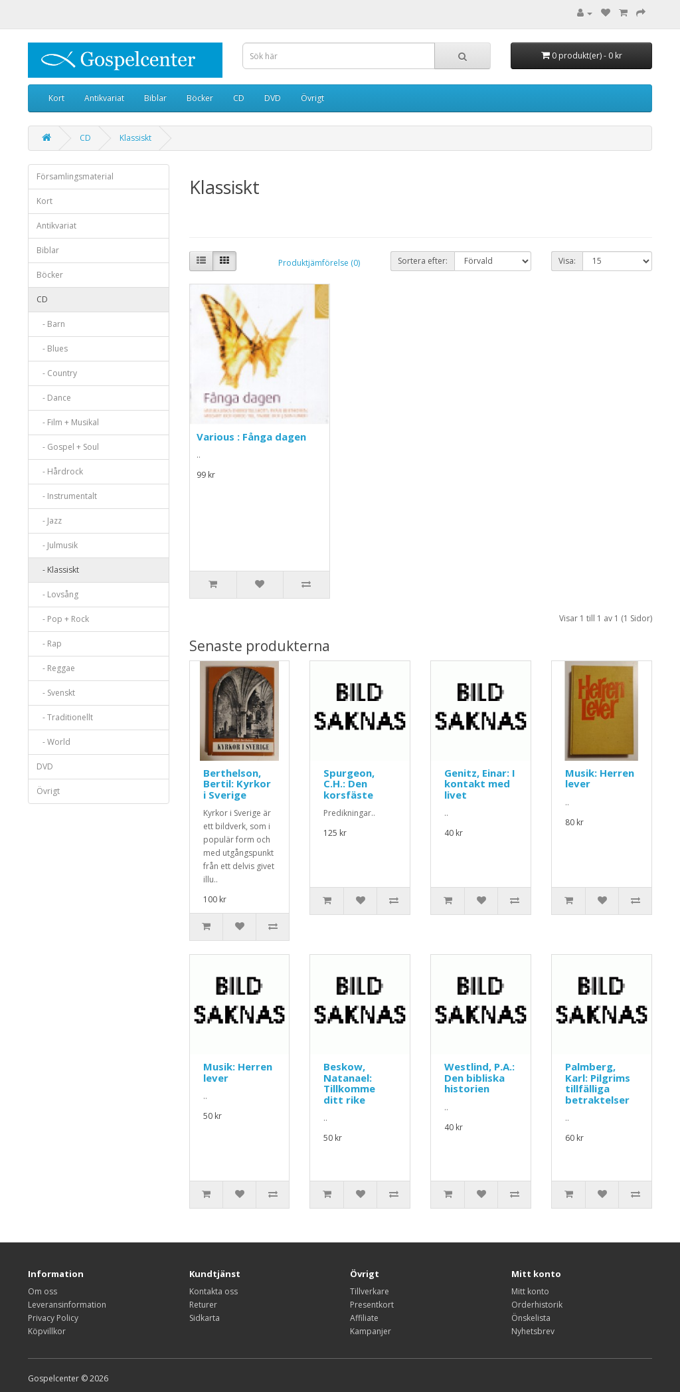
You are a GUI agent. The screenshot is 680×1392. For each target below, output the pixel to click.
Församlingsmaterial (75, 176)
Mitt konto (530, 1291)
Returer (203, 1304)
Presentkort (372, 1304)
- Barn (51, 324)
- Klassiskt (58, 569)
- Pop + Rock (63, 619)
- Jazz (49, 520)
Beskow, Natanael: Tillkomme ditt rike (349, 1083)
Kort (56, 98)
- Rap (49, 643)
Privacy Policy (53, 1318)
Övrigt (312, 98)
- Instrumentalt (67, 496)
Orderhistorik (536, 1304)
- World (53, 741)
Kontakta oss (213, 1291)
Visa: (567, 260)
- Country (57, 373)
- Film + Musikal (68, 422)
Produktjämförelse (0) (319, 262)
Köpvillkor (47, 1331)
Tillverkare (369, 1291)
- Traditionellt (65, 717)
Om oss (42, 1291)
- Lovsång (57, 594)
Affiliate (364, 1318)
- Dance (54, 397)
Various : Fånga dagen (251, 436)
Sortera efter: (423, 260)
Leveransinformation (67, 1304)
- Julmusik (57, 545)
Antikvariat (104, 98)
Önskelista (531, 1318)
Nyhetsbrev (532, 1331)
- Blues (52, 348)
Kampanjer (370, 1331)
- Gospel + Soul (68, 446)
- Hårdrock (60, 471)
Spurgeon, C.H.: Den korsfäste (349, 783)
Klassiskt (135, 138)
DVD (272, 98)
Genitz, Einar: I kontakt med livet (479, 783)
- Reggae (56, 668)
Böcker (200, 98)
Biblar (155, 98)
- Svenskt (56, 692)
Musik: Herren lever (599, 778)
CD (238, 98)
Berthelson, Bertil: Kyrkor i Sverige (237, 783)
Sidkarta (204, 1318)
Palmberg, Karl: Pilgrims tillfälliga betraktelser (597, 1083)
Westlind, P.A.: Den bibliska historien (479, 1077)
